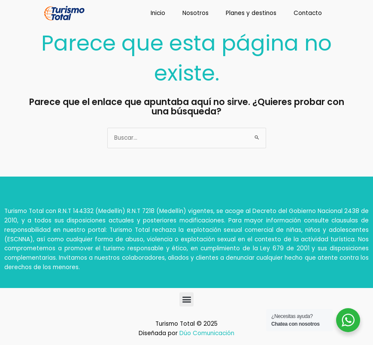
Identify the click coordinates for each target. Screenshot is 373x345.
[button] (186, 299)
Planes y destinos (251, 13)
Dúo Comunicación (206, 333)
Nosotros (195, 13)
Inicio (158, 13)
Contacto (308, 13)
